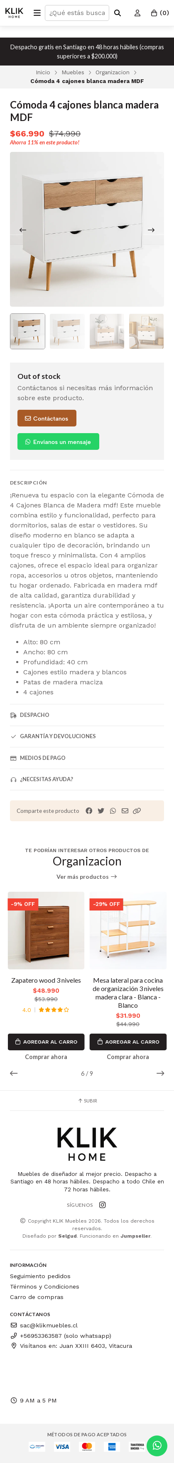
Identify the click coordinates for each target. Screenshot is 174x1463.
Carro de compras (37, 1297)
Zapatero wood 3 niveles (46, 980)
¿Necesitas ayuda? (41, 779)
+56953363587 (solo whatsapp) (60, 1335)
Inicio (43, 72)
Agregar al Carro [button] (46, 1042)
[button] (137, 811)
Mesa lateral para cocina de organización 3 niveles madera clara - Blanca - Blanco (128, 992)
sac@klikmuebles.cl (44, 1325)
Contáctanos (46, 418)
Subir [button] (87, 1100)
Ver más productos (87, 877)
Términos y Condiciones (44, 1286)
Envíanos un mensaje (57, 442)
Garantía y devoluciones (53, 736)
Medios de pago (38, 758)
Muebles (72, 72)
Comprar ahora (46, 1057)
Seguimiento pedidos (40, 1276)
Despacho (29, 715)
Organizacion (113, 72)
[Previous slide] (23, 230)
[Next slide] (151, 230)
